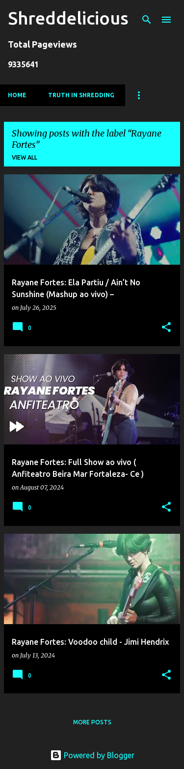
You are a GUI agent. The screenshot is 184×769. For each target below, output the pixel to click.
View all (24, 157)
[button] (166, 327)
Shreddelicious (68, 18)
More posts (92, 722)
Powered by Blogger (92, 755)
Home (17, 95)
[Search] (147, 19)
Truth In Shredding (81, 95)
